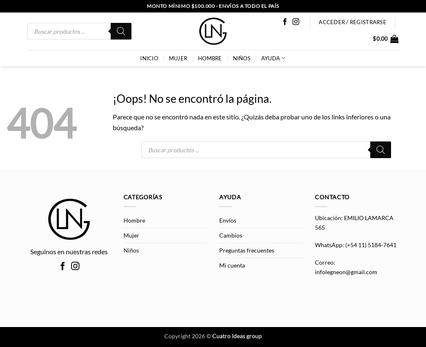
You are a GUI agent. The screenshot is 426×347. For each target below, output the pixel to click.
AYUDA (273, 58)
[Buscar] (121, 31)
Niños (241, 58)
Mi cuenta (232, 265)
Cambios (230, 235)
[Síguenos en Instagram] (295, 22)
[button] (386, 39)
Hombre (210, 58)
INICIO (149, 58)
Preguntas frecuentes (246, 250)
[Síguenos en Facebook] (285, 22)
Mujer (178, 58)
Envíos (227, 220)
